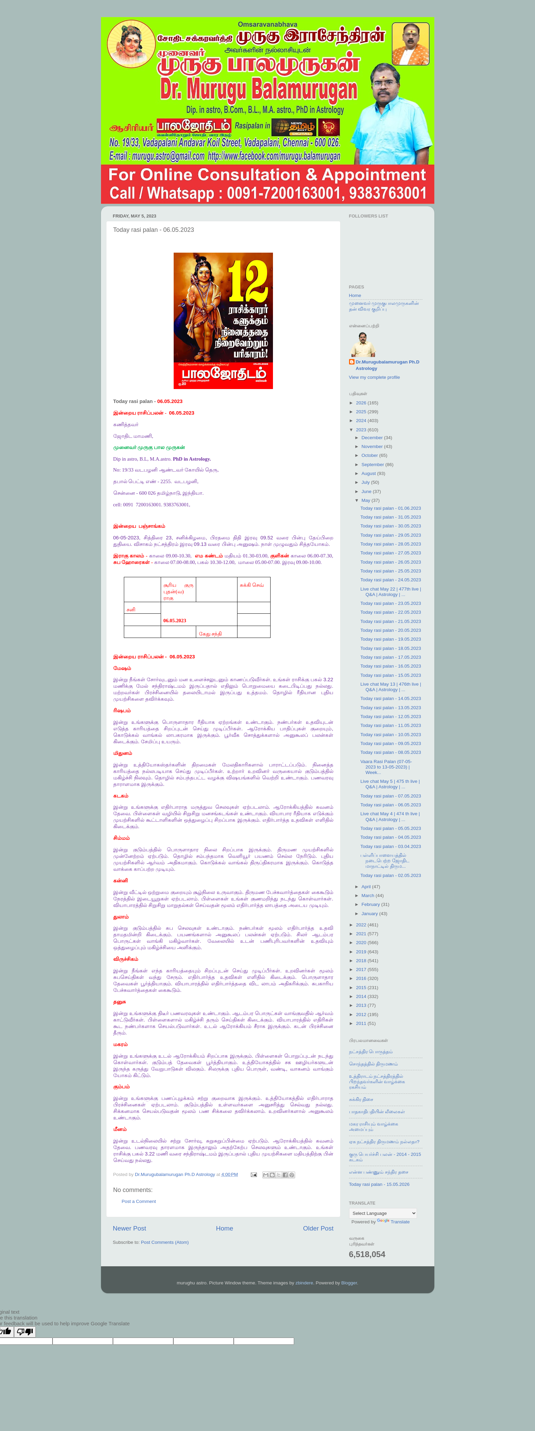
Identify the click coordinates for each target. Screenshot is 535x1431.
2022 (361, 924)
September (374, 464)
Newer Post (129, 1228)
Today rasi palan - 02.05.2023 (390, 875)
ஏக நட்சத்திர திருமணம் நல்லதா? (384, 1141)
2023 (361, 429)
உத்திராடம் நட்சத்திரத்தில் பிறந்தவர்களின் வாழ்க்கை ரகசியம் (377, 1082)
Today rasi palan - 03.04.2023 (390, 846)
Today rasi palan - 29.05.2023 (390, 535)
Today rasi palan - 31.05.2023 (390, 517)
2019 (361, 951)
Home (224, 1228)
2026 (361, 402)
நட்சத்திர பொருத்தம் (371, 1051)
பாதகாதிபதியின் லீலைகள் (377, 1111)
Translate (393, 1221)
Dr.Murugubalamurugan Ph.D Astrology (388, 365)
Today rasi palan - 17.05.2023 (390, 657)
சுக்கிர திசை (361, 1099)
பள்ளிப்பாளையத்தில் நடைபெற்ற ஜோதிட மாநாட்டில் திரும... (384, 861)
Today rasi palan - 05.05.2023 (390, 828)
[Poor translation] (25, 1332)
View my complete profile (374, 377)
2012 (361, 1014)
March (369, 895)
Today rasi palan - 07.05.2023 (390, 796)
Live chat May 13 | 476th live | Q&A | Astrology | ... (390, 687)
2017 (361, 969)
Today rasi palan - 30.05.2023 (390, 525)
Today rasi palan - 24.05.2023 (390, 579)
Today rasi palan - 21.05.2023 (390, 621)
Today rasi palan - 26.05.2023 (390, 562)
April (367, 886)
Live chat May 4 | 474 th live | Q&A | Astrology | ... (390, 816)
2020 (361, 942)
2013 (361, 1005)
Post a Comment (139, 1201)
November (373, 446)
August (369, 473)
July (366, 482)
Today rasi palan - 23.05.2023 (390, 603)
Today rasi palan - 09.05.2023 (390, 743)
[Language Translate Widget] (383, 1213)
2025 (361, 411)
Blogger (349, 1282)
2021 (361, 933)
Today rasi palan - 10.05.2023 (390, 734)
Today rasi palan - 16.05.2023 (390, 666)
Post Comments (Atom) (165, 1242)
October (370, 455)
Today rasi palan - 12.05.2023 (390, 716)
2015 (361, 987)
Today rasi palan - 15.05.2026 (379, 1184)
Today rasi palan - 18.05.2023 (390, 648)
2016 (361, 978)
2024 (361, 420)
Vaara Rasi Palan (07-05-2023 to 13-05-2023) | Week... (386, 767)
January (370, 913)
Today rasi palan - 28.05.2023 (390, 544)
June (367, 491)
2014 (361, 996)
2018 (361, 960)
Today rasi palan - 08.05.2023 (390, 752)
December (373, 437)
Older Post (318, 1228)
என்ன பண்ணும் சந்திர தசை (378, 1172)
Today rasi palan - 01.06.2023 (390, 508)
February (371, 904)
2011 (361, 1023)
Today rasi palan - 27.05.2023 (390, 552)
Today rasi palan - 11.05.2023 (390, 725)
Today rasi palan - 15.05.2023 (390, 675)
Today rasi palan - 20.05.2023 (390, 630)
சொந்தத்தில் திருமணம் (373, 1064)
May (367, 500)
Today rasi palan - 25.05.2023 (390, 570)
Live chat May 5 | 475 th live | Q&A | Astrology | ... (390, 784)
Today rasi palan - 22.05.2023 (390, 612)
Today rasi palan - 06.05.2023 (390, 804)
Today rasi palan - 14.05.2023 (390, 698)
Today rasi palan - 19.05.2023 (390, 639)
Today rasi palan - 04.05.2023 (390, 837)
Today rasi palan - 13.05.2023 (390, 707)
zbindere (304, 1282)
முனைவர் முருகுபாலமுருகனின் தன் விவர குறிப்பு (384, 306)
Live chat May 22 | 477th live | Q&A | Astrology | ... (390, 591)
